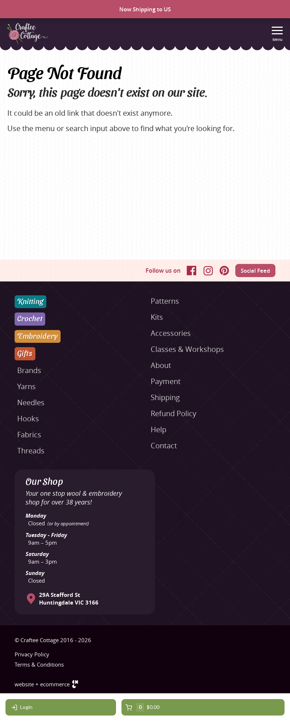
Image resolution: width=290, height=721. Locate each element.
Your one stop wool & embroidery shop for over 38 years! (74, 497)
